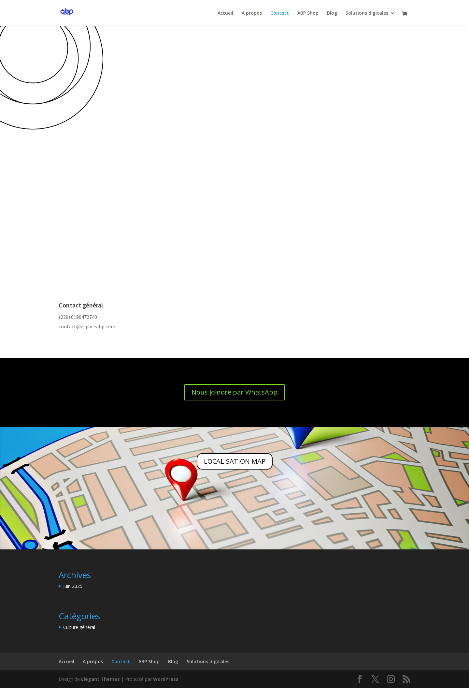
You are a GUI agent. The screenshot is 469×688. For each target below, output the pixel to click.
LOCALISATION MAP (234, 461)
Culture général (79, 627)
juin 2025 (72, 586)
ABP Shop (308, 13)
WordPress (165, 679)
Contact (279, 13)
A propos (252, 13)
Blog (332, 13)
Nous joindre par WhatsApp (234, 392)
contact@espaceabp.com (87, 326)
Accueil (225, 13)
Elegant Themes (100, 679)
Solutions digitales (367, 13)
